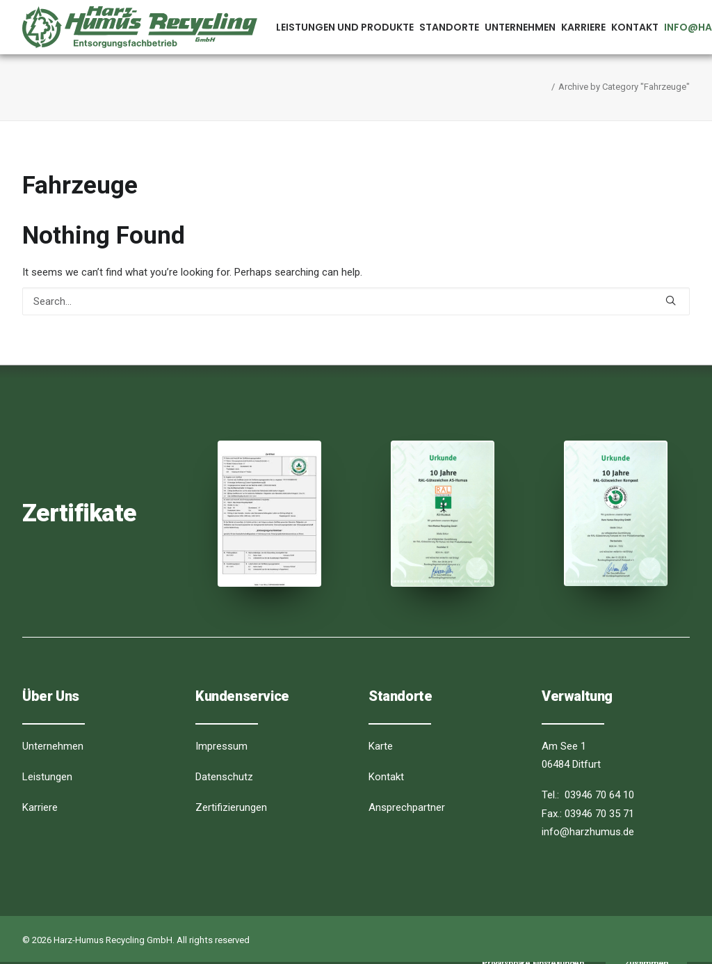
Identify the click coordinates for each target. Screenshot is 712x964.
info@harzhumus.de (588, 831)
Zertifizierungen (231, 807)
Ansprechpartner (407, 807)
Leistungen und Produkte (345, 27)
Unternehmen (520, 27)
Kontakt (634, 27)
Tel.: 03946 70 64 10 (588, 795)
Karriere (583, 27)
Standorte (449, 27)
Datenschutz (224, 777)
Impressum (221, 746)
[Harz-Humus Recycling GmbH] (139, 27)
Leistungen (47, 777)
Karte (381, 746)
